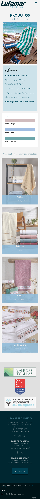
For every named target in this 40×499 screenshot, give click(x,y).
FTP (4, 490)
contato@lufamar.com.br (20, 432)
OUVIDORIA (20, 472)
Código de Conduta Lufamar (13, 494)
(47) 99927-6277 (21, 430)
